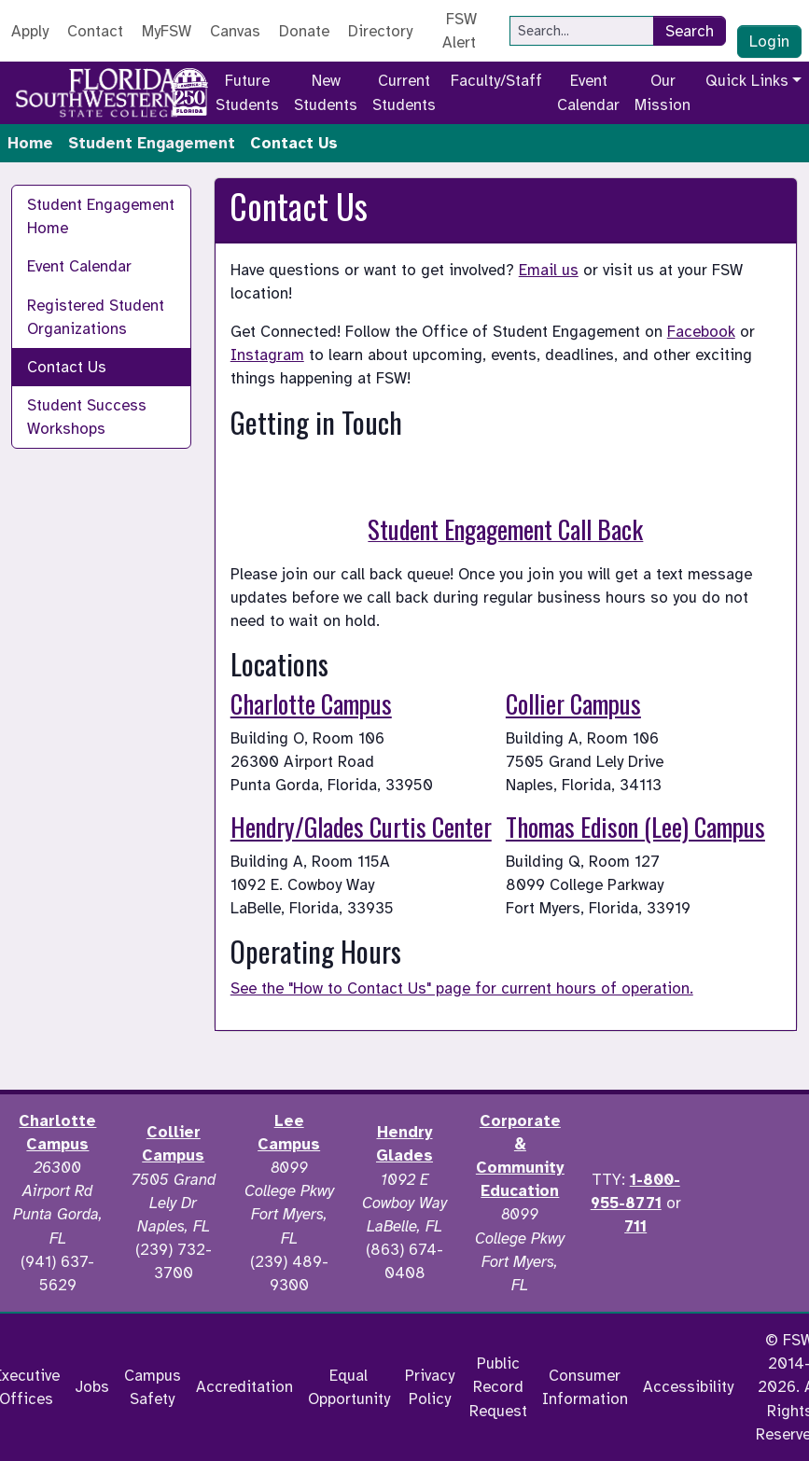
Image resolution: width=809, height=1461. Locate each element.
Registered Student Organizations (95, 317)
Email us (549, 270)
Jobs (92, 1387)
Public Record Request (498, 1387)
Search (689, 31)
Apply (30, 31)
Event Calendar (588, 92)
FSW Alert (459, 30)
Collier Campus (573, 703)
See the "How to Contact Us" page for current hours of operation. (461, 988)
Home (30, 143)
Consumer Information (585, 1387)
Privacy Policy (429, 1387)
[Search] (581, 31)
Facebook (701, 331)
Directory (380, 31)
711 (635, 1226)
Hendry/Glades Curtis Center (361, 826)
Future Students (247, 92)
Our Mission (662, 92)
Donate (304, 31)
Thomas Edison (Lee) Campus (635, 826)
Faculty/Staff (496, 80)
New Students (325, 92)
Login (769, 41)
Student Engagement (151, 143)
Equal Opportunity (349, 1387)
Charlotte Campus (311, 703)
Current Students (404, 92)
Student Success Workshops (86, 417)
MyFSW (166, 31)
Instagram (267, 355)
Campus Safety (152, 1387)
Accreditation (244, 1387)
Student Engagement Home (100, 216)
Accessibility (688, 1387)
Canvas (235, 31)
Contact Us (66, 367)
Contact (95, 31)
